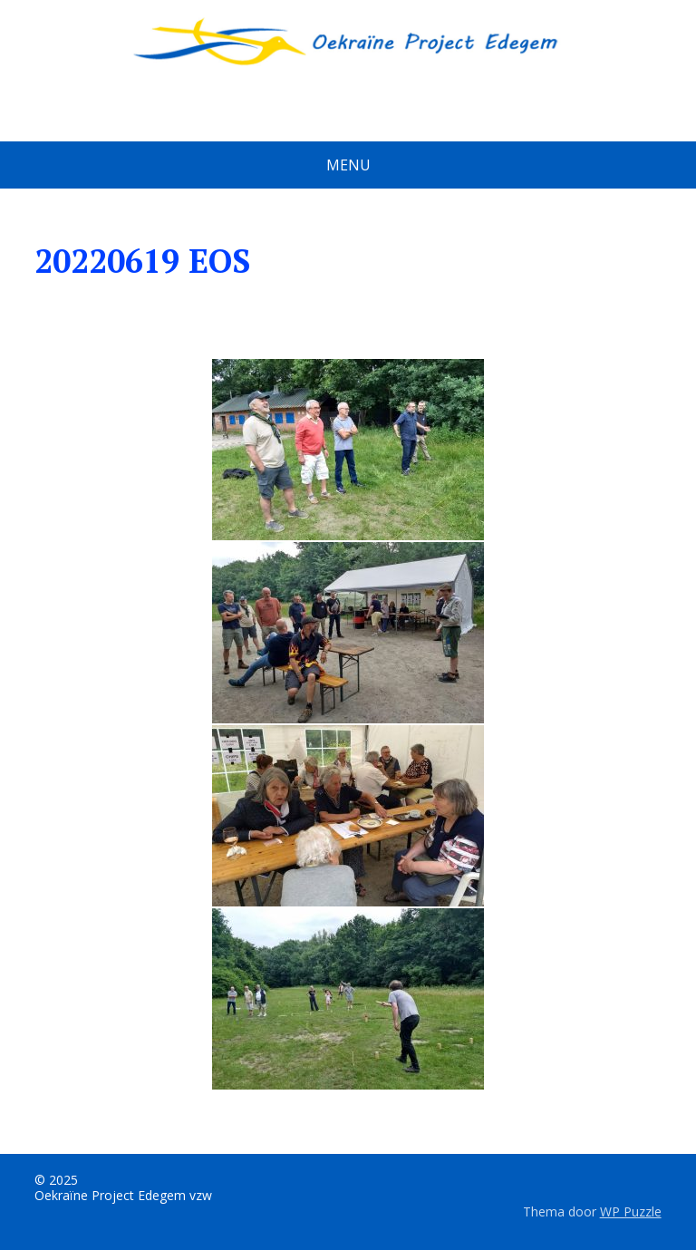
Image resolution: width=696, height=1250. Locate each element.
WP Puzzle (631, 1211)
